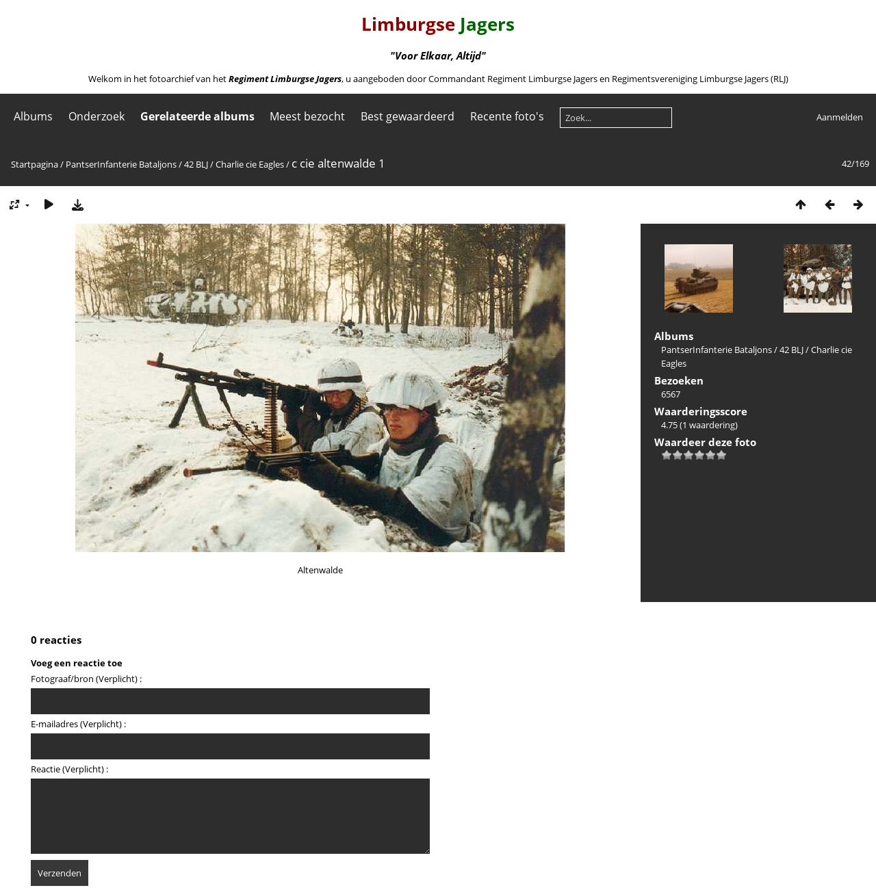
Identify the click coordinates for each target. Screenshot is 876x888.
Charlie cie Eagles (250, 164)
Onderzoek (96, 116)
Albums (33, 116)
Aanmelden (839, 117)
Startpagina (34, 164)
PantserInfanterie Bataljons (121, 164)
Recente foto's (507, 116)
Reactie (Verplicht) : (69, 769)
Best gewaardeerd (407, 116)
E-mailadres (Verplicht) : (78, 724)
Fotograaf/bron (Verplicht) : (86, 678)
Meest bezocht (307, 116)
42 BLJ (196, 164)
